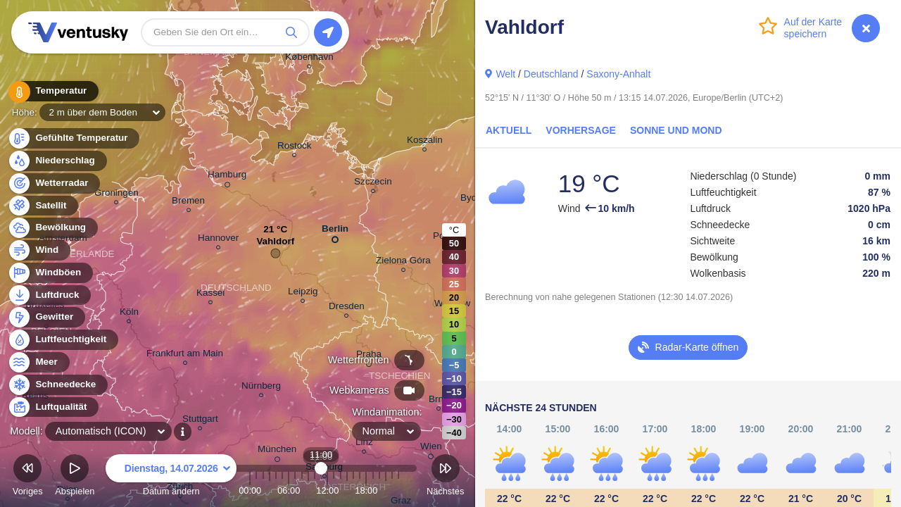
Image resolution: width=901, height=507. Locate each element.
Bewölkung (52, 228)
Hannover (218, 239)
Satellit (43, 206)
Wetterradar (54, 183)
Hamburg (227, 176)
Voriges (28, 477)
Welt (505, 74)
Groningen (116, 194)
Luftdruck (49, 295)
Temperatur (53, 91)
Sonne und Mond (676, 130)
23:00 (398, 490)
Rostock (294, 147)
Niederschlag (57, 161)
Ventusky (76, 32)
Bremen (188, 202)
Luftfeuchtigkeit (62, 340)
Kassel (210, 294)
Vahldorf (275, 245)
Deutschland (551, 74)
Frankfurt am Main (184, 355)
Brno (438, 401)
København (309, 58)
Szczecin (373, 183)
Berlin (335, 231)
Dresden (347, 308)
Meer (38, 362)
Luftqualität (53, 407)
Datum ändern (171, 477)
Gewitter (46, 317)
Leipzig (303, 293)
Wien (431, 448)
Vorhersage (581, 130)
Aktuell (508, 130)
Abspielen (74, 477)
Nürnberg (261, 387)
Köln (129, 313)
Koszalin (425, 141)
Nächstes (445, 477)
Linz (364, 444)
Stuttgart (200, 420)
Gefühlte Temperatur (73, 138)
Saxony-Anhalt (618, 74)
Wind (38, 250)
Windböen (50, 273)
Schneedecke (57, 385)
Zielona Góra (403, 262)
